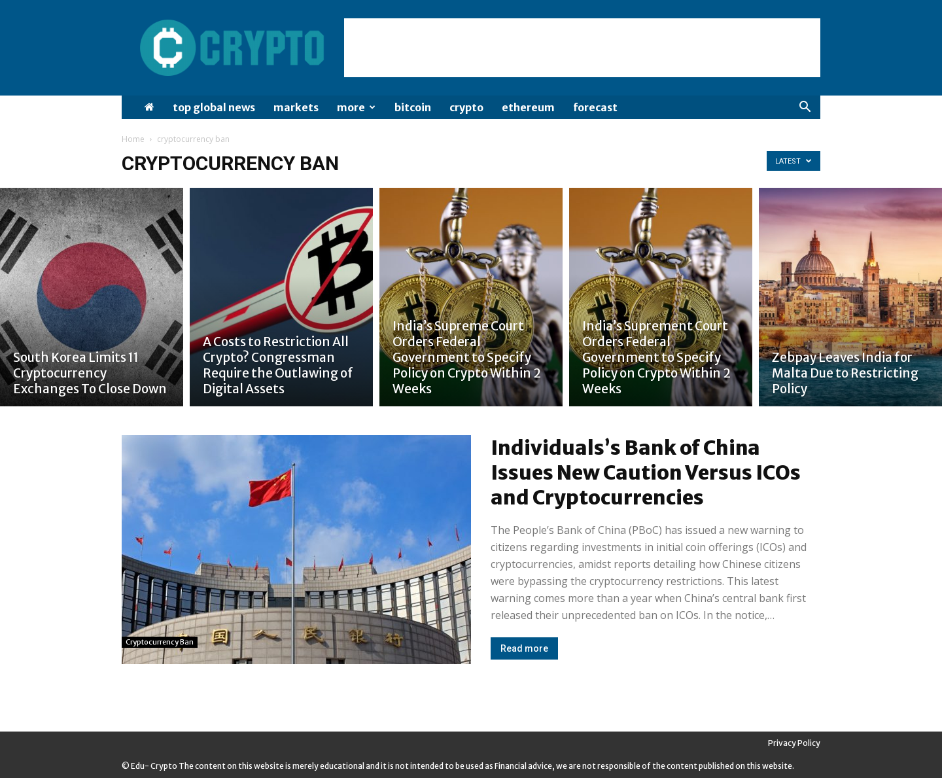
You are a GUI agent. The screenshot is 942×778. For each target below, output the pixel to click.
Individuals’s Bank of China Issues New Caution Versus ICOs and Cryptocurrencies (646, 472)
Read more (524, 648)
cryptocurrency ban (160, 641)
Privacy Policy (794, 743)
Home (133, 139)
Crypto (466, 107)
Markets (296, 107)
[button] (804, 108)
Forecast (595, 107)
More (356, 107)
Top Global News (214, 107)
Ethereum (528, 107)
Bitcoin (412, 107)
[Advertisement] (582, 47)
